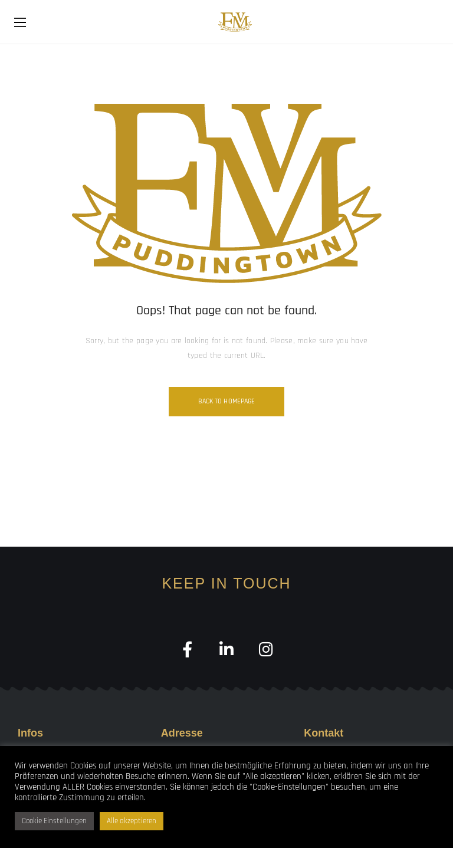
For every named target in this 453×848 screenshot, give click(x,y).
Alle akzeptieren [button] (131, 821)
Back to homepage (226, 401)
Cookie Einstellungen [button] (54, 821)
